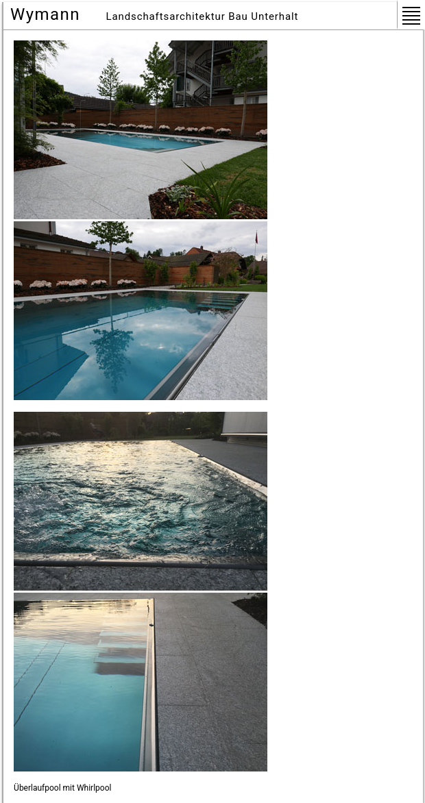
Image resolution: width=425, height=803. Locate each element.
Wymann (45, 14)
